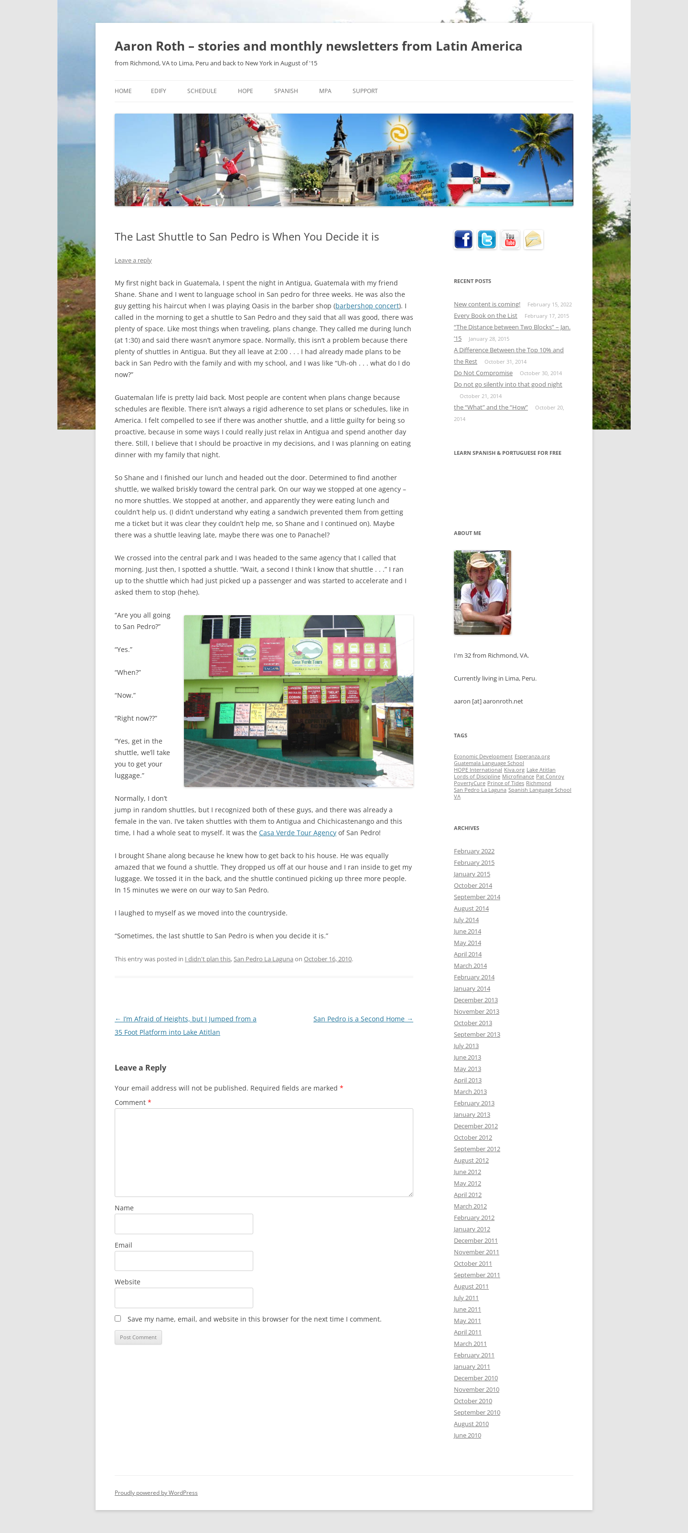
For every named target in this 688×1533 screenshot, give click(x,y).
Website (127, 1281)
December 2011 (476, 1240)
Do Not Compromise (483, 372)
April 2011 (468, 1332)
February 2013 (474, 1103)
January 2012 (472, 1229)
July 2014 (466, 919)
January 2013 (472, 1114)
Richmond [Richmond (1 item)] (538, 783)
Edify (158, 91)
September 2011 (477, 1274)
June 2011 (467, 1309)
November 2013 (476, 1011)
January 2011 (472, 1366)
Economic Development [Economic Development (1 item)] (483, 756)
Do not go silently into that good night (508, 384)
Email (123, 1245)
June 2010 (467, 1435)
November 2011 (476, 1252)
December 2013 (476, 1000)
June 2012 (467, 1171)
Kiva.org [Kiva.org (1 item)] (514, 769)
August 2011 (471, 1286)
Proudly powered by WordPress (156, 1493)
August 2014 (471, 908)
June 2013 (467, 1057)
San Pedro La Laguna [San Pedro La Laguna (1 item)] (480, 790)
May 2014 (467, 942)
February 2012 (474, 1217)
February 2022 (474, 851)
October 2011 (473, 1263)
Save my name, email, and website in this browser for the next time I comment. (255, 1318)
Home (123, 91)
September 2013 (477, 1034)
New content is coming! (487, 304)
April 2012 (468, 1194)
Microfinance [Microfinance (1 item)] (518, 776)
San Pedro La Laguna (263, 959)
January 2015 (472, 874)
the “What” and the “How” (491, 407)
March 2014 (470, 965)
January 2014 (472, 988)
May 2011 (467, 1320)
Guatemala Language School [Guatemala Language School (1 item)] (489, 763)
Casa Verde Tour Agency (297, 832)
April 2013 (468, 1080)
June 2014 (467, 931)
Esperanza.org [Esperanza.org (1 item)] (532, 756)
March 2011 (470, 1343)
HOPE (245, 91)
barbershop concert (367, 305)
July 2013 (466, 1045)
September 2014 (477, 896)
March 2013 (470, 1091)
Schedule (202, 91)
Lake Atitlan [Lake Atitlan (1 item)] (541, 769)
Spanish (286, 91)
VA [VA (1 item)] (457, 796)
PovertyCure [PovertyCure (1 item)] (469, 783)
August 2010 (471, 1423)
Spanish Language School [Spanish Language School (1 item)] (539, 790)
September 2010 (477, 1412)
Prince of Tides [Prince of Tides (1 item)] (505, 783)
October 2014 (473, 885)
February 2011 (474, 1355)
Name (124, 1207)
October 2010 (473, 1400)
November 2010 (476, 1389)
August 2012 (471, 1160)
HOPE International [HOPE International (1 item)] (478, 769)
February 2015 (474, 862)
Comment (133, 1102)
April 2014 (468, 954)
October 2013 (473, 1022)
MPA (325, 91)
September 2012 (477, 1148)
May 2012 (467, 1183)
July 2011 (466, 1297)
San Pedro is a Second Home (363, 1018)
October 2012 (473, 1137)
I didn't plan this (208, 959)
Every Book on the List (485, 315)
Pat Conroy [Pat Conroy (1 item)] (550, 776)
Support (365, 91)
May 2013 (467, 1068)
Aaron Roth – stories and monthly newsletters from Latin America (319, 45)
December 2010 (476, 1378)
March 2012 (470, 1206)
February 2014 (474, 977)
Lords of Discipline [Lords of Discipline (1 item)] (477, 776)
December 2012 (476, 1126)
